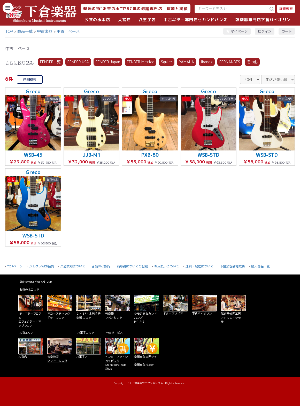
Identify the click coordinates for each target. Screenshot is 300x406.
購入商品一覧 (260, 266)
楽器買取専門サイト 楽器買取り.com (145, 361)
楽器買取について (72, 266)
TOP (9, 31)
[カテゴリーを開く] (8, 8)
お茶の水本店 (97, 19)
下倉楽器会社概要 (232, 266)
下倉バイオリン (202, 314)
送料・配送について (199, 266)
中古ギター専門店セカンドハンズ (196, 19)
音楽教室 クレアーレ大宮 (57, 359)
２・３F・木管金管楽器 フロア (88, 316)
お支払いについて (166, 266)
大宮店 (124, 19)
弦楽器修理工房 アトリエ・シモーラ (232, 318)
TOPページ (14, 266)
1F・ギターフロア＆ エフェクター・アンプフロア (30, 320)
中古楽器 (44, 31)
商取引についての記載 (132, 266)
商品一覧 (25, 31)
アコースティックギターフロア (58, 316)
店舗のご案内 (101, 266)
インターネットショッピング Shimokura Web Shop (116, 363)
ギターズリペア (173, 314)
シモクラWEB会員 (41, 266)
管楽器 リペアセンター (115, 316)
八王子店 (147, 19)
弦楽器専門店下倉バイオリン (263, 19)
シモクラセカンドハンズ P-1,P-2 (145, 318)
